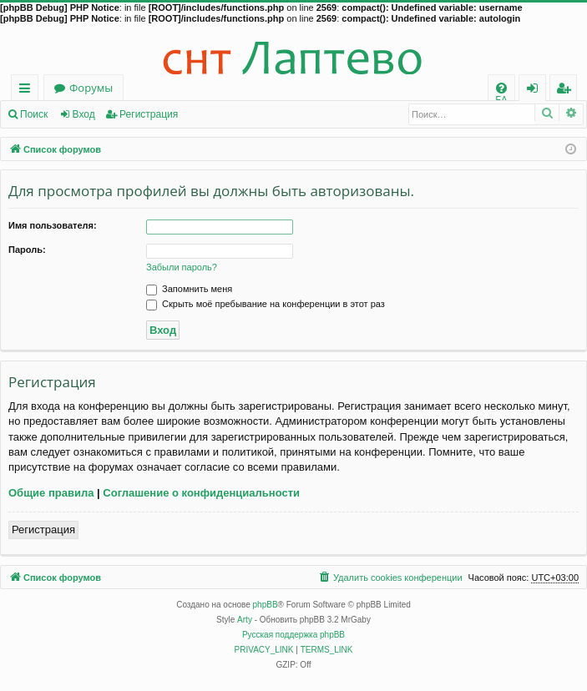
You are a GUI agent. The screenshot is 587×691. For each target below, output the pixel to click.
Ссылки (28, 90)
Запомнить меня (189, 289)
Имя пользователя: (52, 225)
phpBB (265, 604)
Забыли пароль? (181, 267)
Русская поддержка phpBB (293, 634)
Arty (244, 619)
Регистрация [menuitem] (567, 90)
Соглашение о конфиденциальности (201, 493)
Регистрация (148, 114)
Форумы (91, 87)
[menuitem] (501, 88)
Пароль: (27, 250)
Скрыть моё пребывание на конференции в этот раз (265, 304)
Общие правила (51, 493)
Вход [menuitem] (535, 90)
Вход (84, 114)
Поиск (34, 114)
